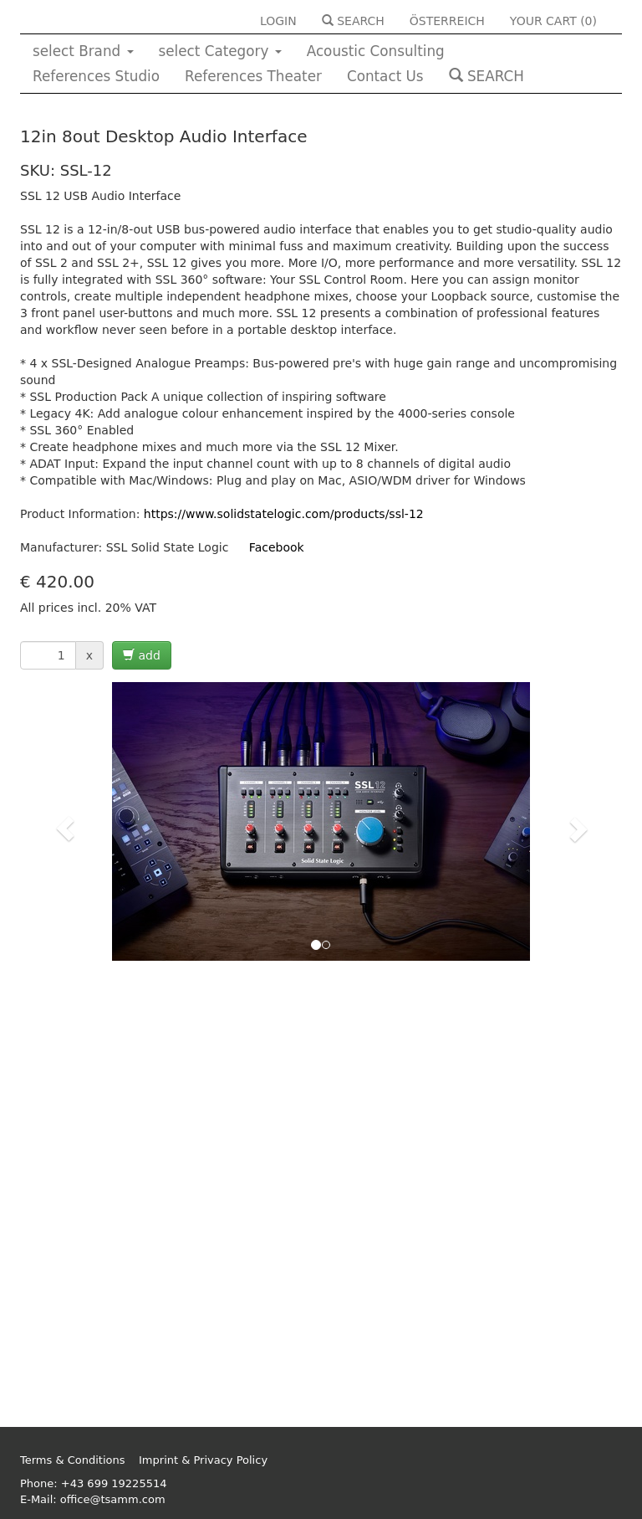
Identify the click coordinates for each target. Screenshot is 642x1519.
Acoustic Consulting (376, 51)
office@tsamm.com (113, 1499)
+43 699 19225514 (114, 1483)
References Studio (96, 76)
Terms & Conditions (72, 1460)
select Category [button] (220, 51)
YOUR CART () (553, 21)
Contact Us (385, 76)
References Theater (253, 76)
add (141, 655)
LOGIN (278, 21)
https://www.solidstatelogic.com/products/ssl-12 (284, 514)
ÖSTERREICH (447, 21)
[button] (65, 828)
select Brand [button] (83, 51)
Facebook (276, 547)
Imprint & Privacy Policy (203, 1460)
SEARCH (353, 21)
